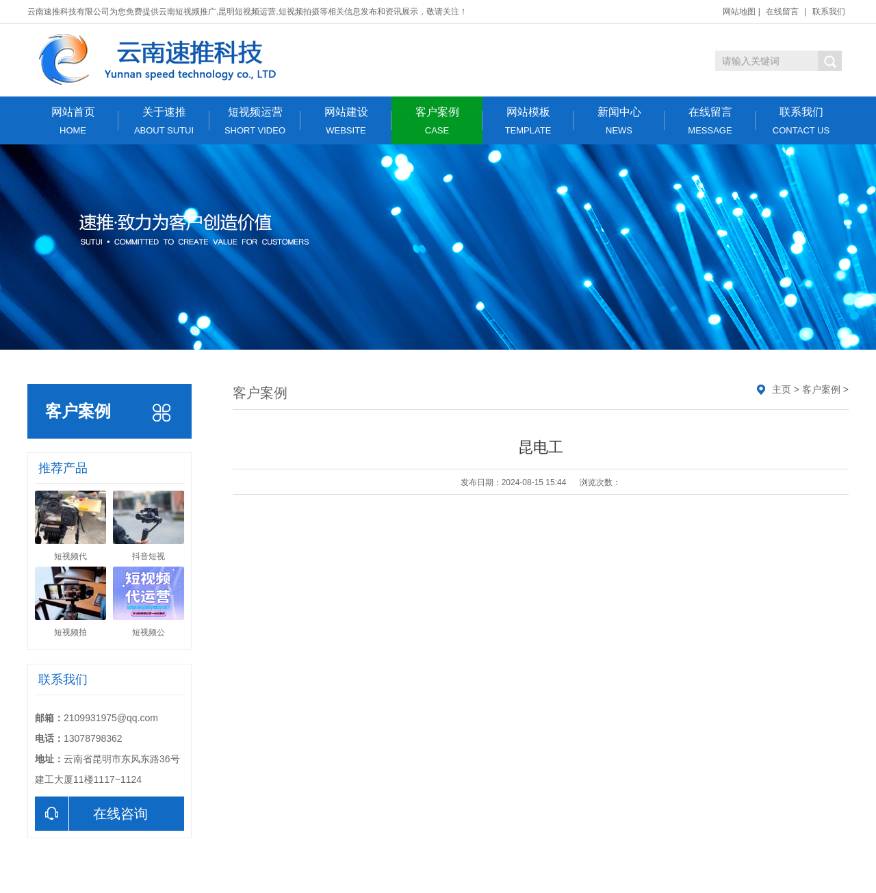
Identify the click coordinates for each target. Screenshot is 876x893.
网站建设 (345, 120)
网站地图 (739, 11)
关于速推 (163, 120)
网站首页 (72, 120)
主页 (781, 389)
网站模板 (528, 120)
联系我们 (828, 11)
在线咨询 (91, 814)
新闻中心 (619, 120)
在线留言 (782, 11)
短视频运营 (254, 120)
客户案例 (436, 120)
